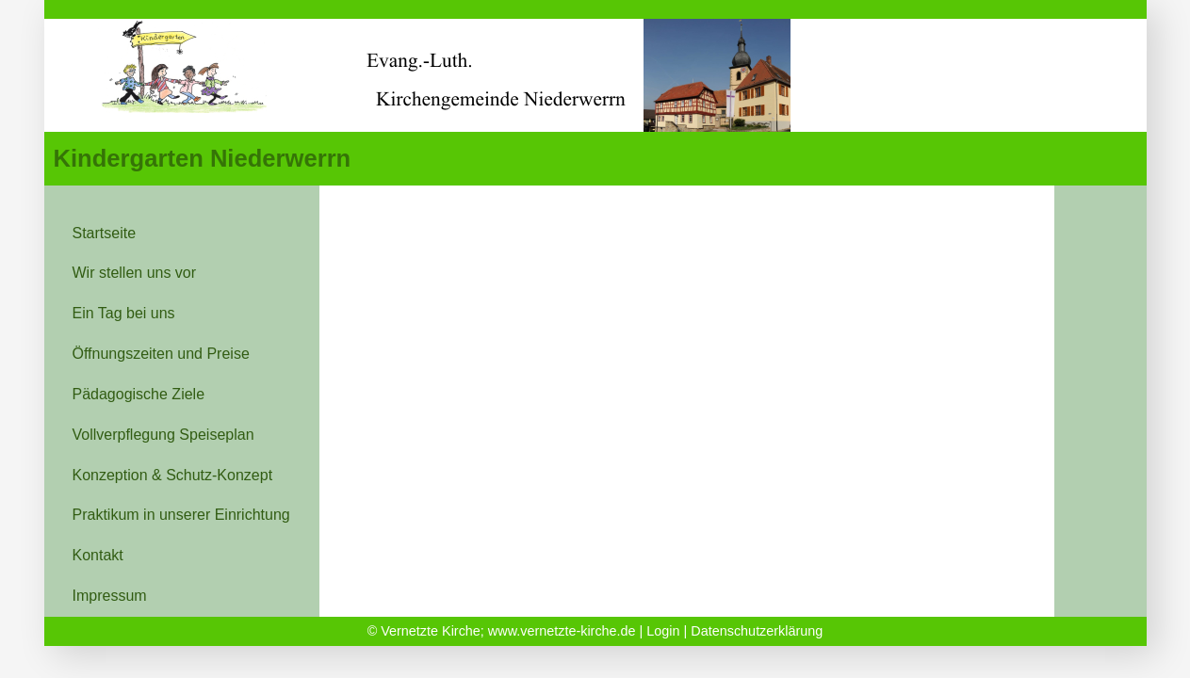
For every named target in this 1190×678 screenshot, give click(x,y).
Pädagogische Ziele (139, 394)
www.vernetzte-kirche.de (562, 630)
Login (662, 630)
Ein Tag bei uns (124, 313)
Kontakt (98, 555)
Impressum (110, 596)
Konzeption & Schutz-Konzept (173, 475)
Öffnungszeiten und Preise (161, 354)
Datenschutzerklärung (757, 630)
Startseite (105, 233)
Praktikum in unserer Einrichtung (181, 515)
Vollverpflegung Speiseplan (163, 435)
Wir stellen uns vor (135, 273)
